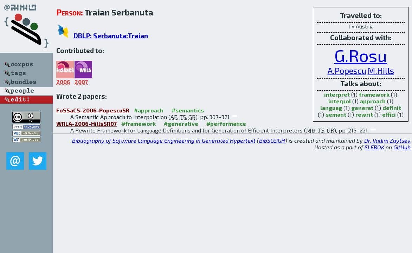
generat (362, 107)
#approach (148, 110)
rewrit (364, 114)
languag (331, 107)
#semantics (188, 110)
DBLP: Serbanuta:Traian (110, 36)
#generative (181, 123)
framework (374, 94)
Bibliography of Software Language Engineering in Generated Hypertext (164, 140)
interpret (337, 94)
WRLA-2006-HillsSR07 (86, 123)
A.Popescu (347, 70)
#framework (138, 123)
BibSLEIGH (272, 140)
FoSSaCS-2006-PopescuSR (92, 110)
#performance (226, 123)
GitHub (402, 147)
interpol (339, 101)
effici (389, 114)
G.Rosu (360, 55)
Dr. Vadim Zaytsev (387, 140)
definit (391, 107)
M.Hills (381, 70)
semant (336, 114)
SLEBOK (374, 147)
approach (373, 101)
